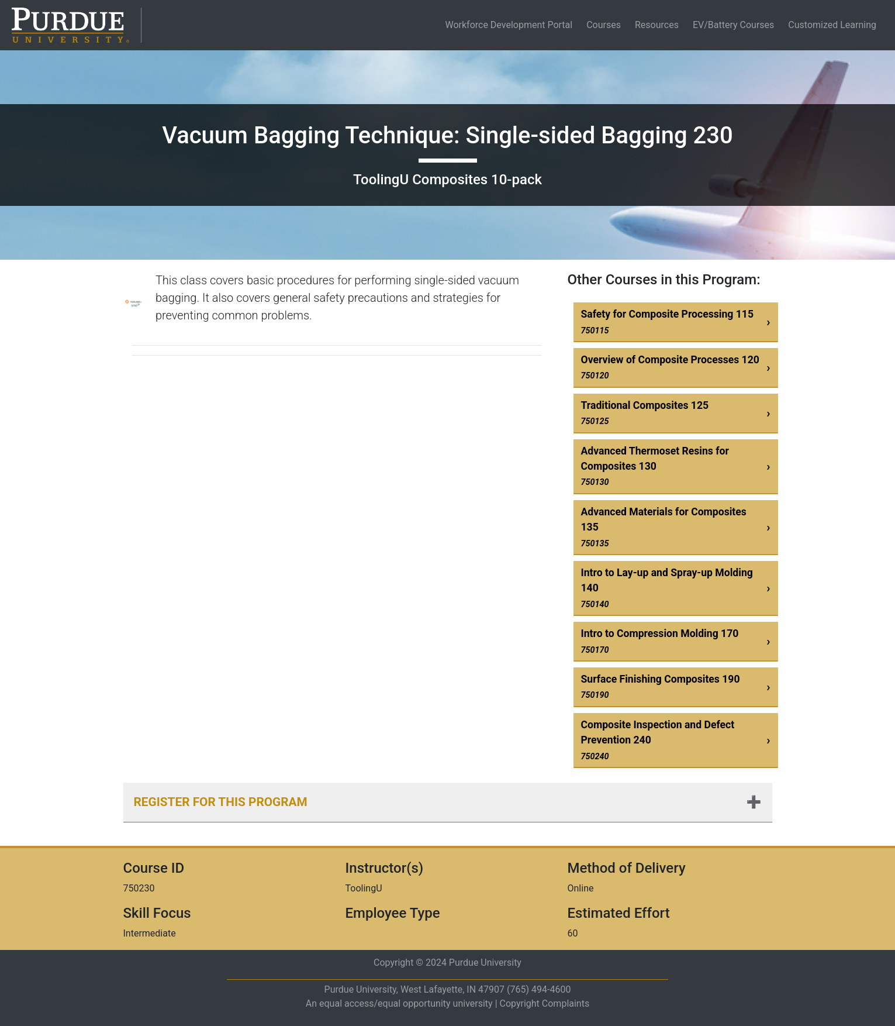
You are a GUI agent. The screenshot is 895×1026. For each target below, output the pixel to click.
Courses (603, 24)
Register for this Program (220, 802)
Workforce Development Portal (511, 24)
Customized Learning (832, 24)
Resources (657, 24)
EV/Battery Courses (733, 24)
